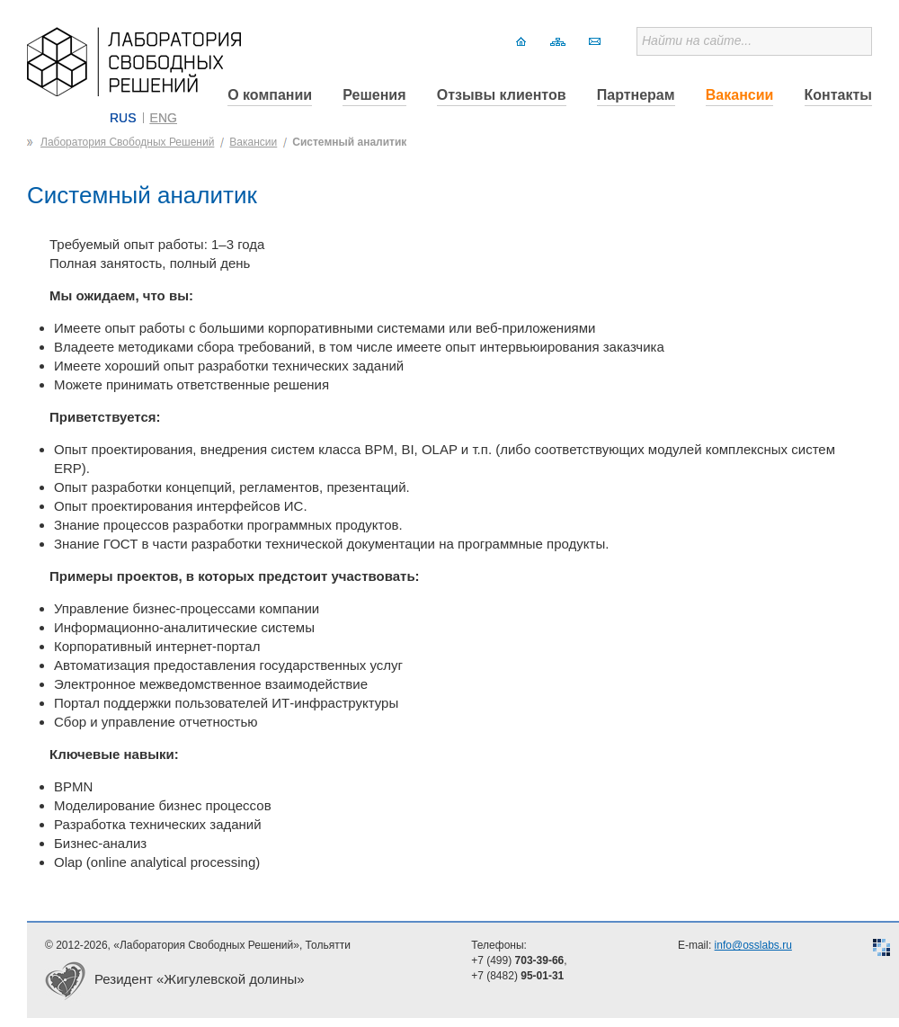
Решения (374, 95)
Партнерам (636, 95)
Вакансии (740, 95)
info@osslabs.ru (753, 945)
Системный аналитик (349, 142)
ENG (163, 118)
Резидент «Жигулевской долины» (199, 979)
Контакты (838, 95)
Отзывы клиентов (501, 95)
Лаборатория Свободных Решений (127, 142)
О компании (269, 95)
